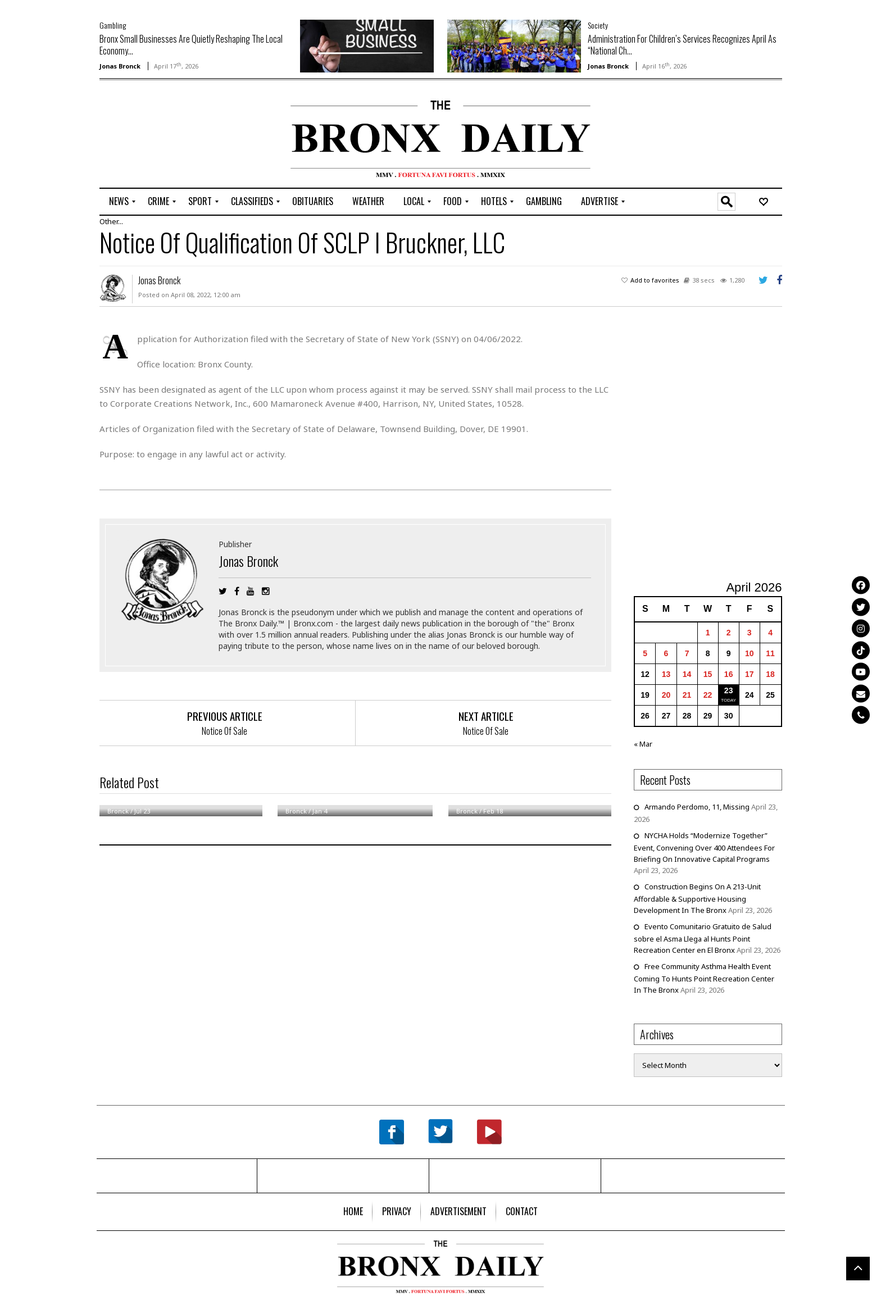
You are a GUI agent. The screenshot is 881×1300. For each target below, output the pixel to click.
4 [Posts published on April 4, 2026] (770, 632)
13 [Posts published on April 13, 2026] (666, 674)
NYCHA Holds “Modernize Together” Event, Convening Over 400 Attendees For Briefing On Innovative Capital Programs (704, 847)
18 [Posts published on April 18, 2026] (770, 674)
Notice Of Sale (224, 731)
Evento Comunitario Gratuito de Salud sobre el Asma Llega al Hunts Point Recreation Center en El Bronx (702, 938)
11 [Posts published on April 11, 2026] (770, 653)
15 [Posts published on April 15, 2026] (707, 674)
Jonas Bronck (119, 66)
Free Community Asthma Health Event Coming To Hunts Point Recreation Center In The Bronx (704, 978)
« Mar (643, 744)
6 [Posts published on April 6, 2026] (666, 653)
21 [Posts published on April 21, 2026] (687, 694)
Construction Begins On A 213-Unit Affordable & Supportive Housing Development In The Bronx (697, 898)
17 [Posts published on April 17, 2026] (749, 674)
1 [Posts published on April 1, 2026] (708, 632)
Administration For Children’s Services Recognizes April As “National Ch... (682, 44)
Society (598, 25)
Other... (111, 221)
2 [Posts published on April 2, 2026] (728, 632)
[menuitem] (118, 202)
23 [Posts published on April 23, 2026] (728, 690)
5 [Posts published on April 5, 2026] (645, 653)
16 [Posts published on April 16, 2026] (728, 674)
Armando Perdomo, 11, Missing (697, 807)
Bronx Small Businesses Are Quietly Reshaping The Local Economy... (191, 44)
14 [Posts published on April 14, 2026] (687, 674)
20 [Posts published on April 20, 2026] (666, 694)
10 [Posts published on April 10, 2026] (749, 653)
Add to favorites (654, 280)
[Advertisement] (165, 135)
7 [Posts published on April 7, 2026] (687, 653)
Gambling (112, 25)
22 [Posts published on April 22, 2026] (707, 694)
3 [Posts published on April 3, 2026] (749, 632)
